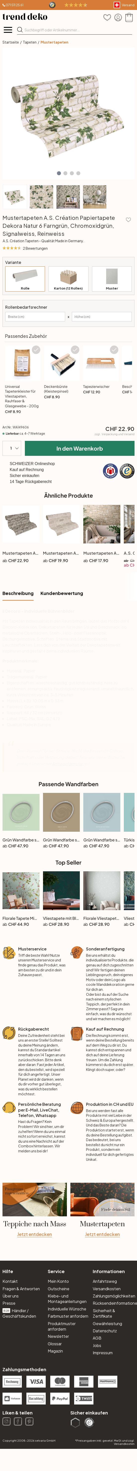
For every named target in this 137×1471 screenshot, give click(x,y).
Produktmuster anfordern (62, 1326)
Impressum (103, 1352)
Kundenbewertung (62, 593)
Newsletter (58, 1336)
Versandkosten (107, 1288)
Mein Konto (58, 1281)
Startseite (10, 42)
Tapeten (30, 42)
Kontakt (10, 1281)
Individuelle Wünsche (67, 1308)
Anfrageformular (67, 763)
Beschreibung (18, 593)
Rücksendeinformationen (114, 1303)
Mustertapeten (54, 42)
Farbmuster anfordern (68, 1316)
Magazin (55, 1350)
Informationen (109, 1271)
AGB (97, 1338)
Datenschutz (105, 1330)
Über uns (10, 1295)
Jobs (97, 1345)
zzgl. (114, 434)
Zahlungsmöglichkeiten (114, 1295)
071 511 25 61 (14, 5)
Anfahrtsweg (105, 1281)
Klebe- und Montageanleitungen (67, 1298)
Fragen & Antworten (21, 1288)
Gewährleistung (107, 1323)
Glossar (55, 1343)
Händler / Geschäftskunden (19, 1313)
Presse (8, 1303)
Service (56, 1271)
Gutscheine (58, 1288)
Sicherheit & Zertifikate (104, 1313)
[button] (59, 173)
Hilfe (7, 1271)
